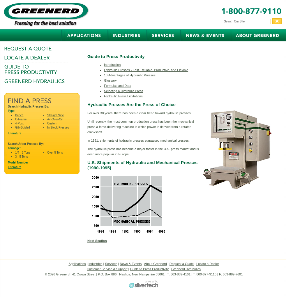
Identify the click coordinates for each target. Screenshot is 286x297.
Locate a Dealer (207, 264)
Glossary (110, 80)
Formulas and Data (117, 85)
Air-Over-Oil (55, 119)
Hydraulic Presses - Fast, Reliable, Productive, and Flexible (146, 70)
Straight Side (55, 115)
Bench (19, 115)
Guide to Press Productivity (149, 269)
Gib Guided (22, 127)
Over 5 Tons (55, 152)
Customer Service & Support (107, 269)
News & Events (131, 264)
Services (111, 264)
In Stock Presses (58, 127)
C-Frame (21, 119)
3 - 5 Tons (21, 156)
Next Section (97, 240)
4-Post (19, 123)
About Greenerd (155, 264)
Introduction (112, 64)
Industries (96, 264)
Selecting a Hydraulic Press (123, 91)
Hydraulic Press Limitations (123, 96)
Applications (77, 264)
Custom (52, 123)
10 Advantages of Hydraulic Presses (130, 75)
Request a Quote (182, 264)
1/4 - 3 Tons (22, 152)
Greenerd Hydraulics (186, 269)
